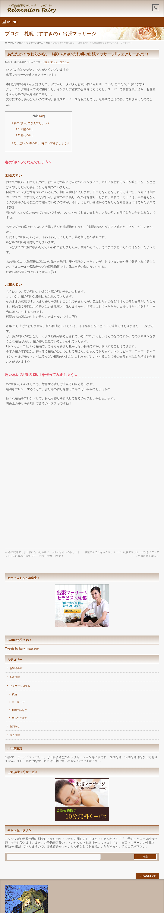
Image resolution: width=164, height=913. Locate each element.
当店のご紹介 (19, 718)
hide (41, 116)
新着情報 (15, 677)
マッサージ (18, 702)
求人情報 (15, 735)
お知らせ (15, 726)
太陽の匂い (25, 129)
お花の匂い (25, 135)
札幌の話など (19, 710)
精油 (46, 62)
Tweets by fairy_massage (22, 648)
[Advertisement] (82, 440)
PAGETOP (149, 875)
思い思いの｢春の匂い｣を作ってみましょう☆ (41, 143)
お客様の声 (16, 668)
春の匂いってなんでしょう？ (31, 123)
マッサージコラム (59, 62)
